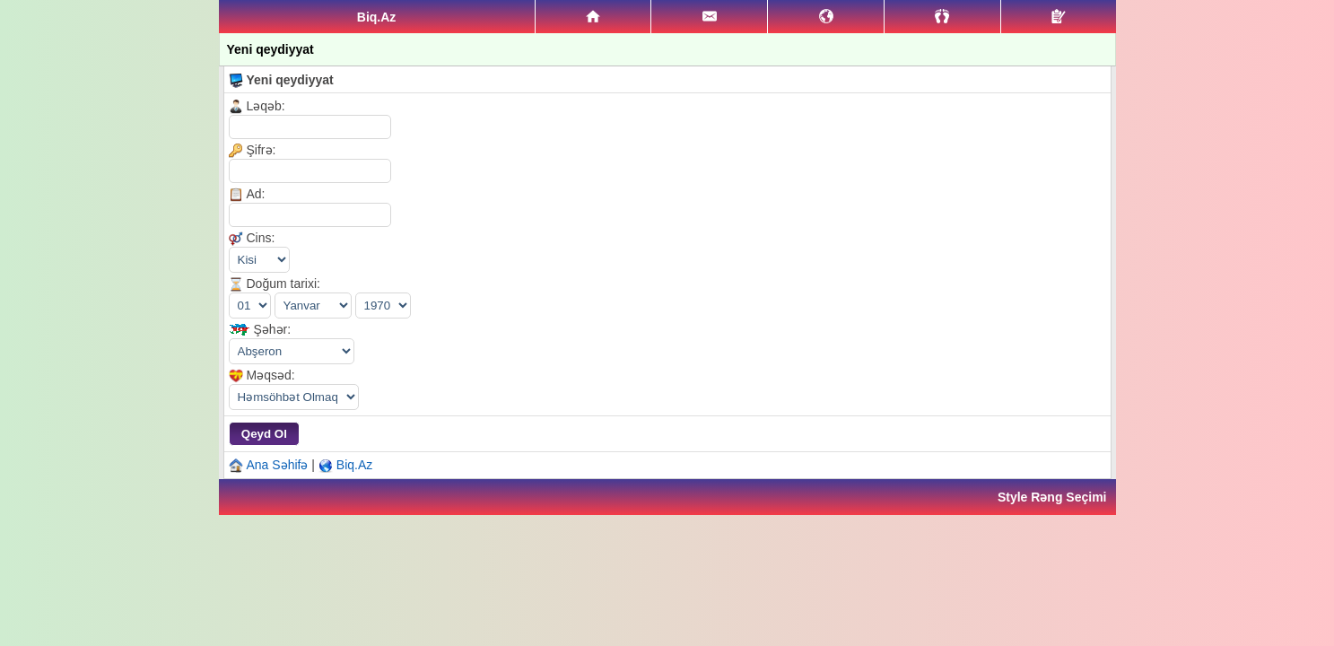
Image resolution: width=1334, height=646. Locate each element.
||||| (294, 397)
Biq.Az (354, 465)
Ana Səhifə (278, 465)
